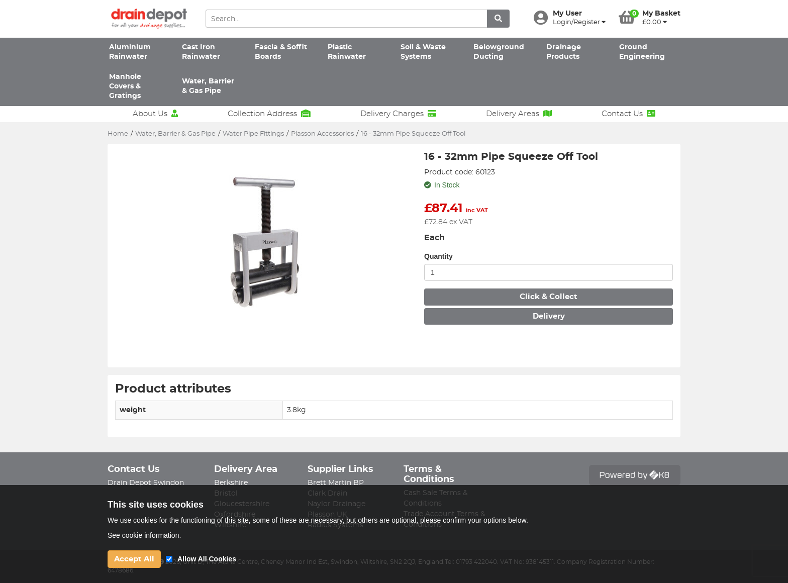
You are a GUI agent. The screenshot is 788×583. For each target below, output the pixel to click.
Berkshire (231, 483)
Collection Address (269, 114)
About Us (155, 114)
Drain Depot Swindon (146, 483)
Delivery (549, 316)
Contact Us (628, 114)
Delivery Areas (519, 114)
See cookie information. (144, 535)
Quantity (438, 256)
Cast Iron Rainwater (201, 52)
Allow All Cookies (206, 559)
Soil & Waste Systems (423, 52)
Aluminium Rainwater (130, 52)
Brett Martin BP (336, 483)
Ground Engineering (642, 52)
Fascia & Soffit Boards (281, 52)
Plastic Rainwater (347, 52)
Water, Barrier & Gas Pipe (208, 86)
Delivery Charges (398, 114)
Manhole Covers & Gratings (125, 86)
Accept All (134, 559)
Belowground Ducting (498, 52)
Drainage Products (563, 52)
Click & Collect (548, 297)
